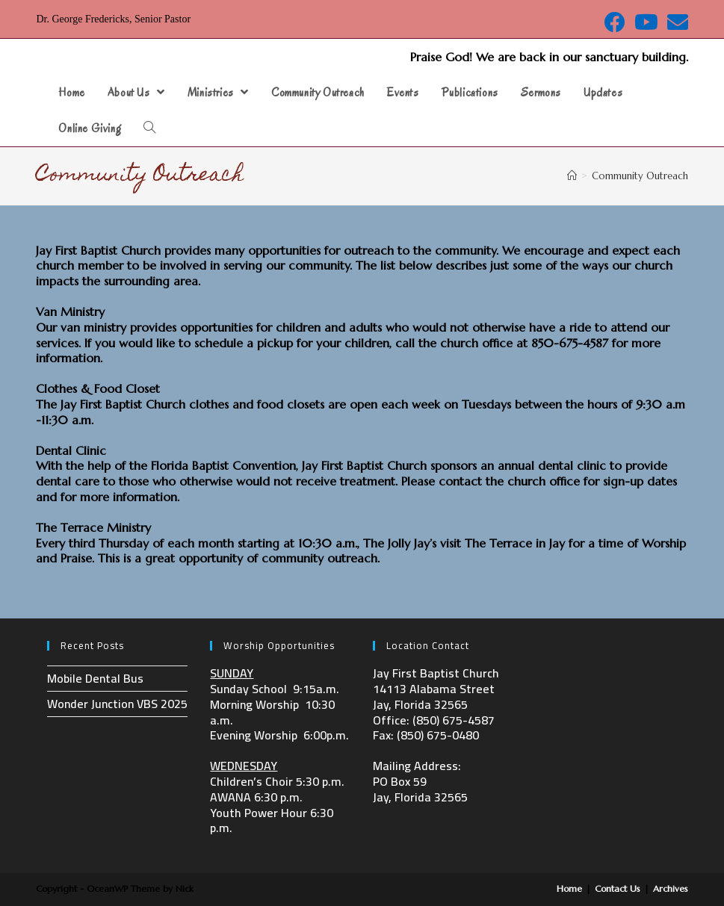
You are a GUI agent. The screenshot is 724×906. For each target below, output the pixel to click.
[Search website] (149, 128)
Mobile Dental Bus (95, 678)
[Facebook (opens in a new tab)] (615, 22)
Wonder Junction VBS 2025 (117, 703)
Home (569, 888)
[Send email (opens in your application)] (675, 22)
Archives (670, 888)
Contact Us (617, 888)
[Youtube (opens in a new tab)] (646, 22)
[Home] (572, 176)
